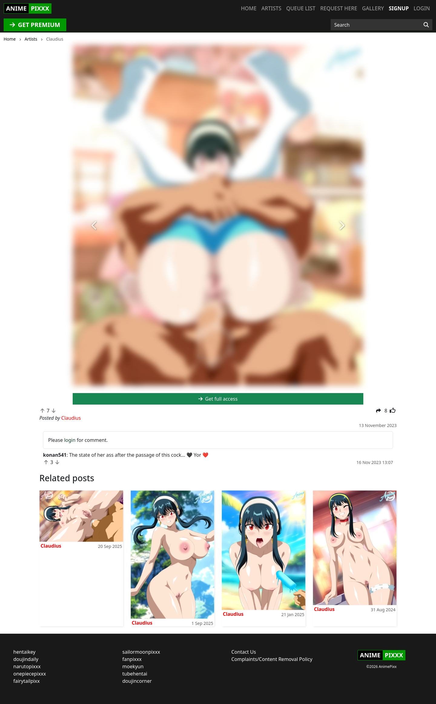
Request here (338, 8)
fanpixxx (132, 659)
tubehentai (134, 673)
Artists (271, 8)
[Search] (426, 25)
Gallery (373, 8)
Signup (399, 8)
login (70, 440)
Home (248, 8)
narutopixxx (27, 666)
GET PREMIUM (35, 25)
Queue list (300, 8)
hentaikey (24, 652)
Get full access (217, 398)
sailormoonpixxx (141, 652)
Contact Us (243, 652)
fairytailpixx (26, 681)
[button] (94, 226)
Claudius (51, 545)
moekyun (133, 666)
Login (422, 8)
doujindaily (25, 659)
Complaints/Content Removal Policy (271, 659)
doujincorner (137, 681)
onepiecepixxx (29, 673)
